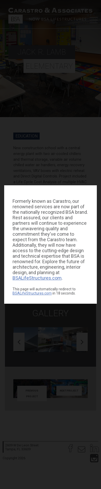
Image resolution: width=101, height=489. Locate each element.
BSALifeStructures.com (37, 278)
